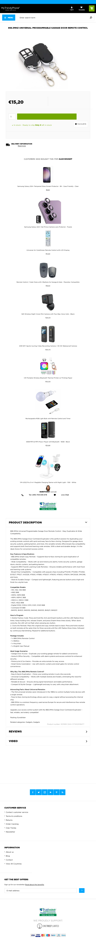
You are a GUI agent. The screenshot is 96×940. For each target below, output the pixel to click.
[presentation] (56, 18)
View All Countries (14, 864)
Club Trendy (11, 828)
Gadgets (29, 722)
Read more (22, 146)
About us (10, 852)
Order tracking (12, 824)
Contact (9, 860)
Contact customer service (17, 812)
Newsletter (10, 832)
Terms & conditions (14, 816)
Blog (8, 856)
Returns (9, 820)
